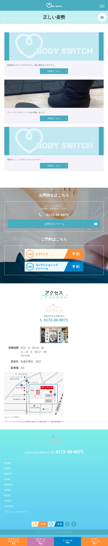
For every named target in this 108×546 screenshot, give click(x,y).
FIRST (7, 468)
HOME (7, 463)
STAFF (7, 490)
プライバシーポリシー (15, 512)
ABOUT (8, 474)
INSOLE (8, 484)
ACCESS (9, 506)
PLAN (7, 479)
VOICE (7, 501)
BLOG (7, 495)
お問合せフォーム (54, 223)
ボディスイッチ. (44, 532)
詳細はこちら (54, 71)
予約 (13, 541)
